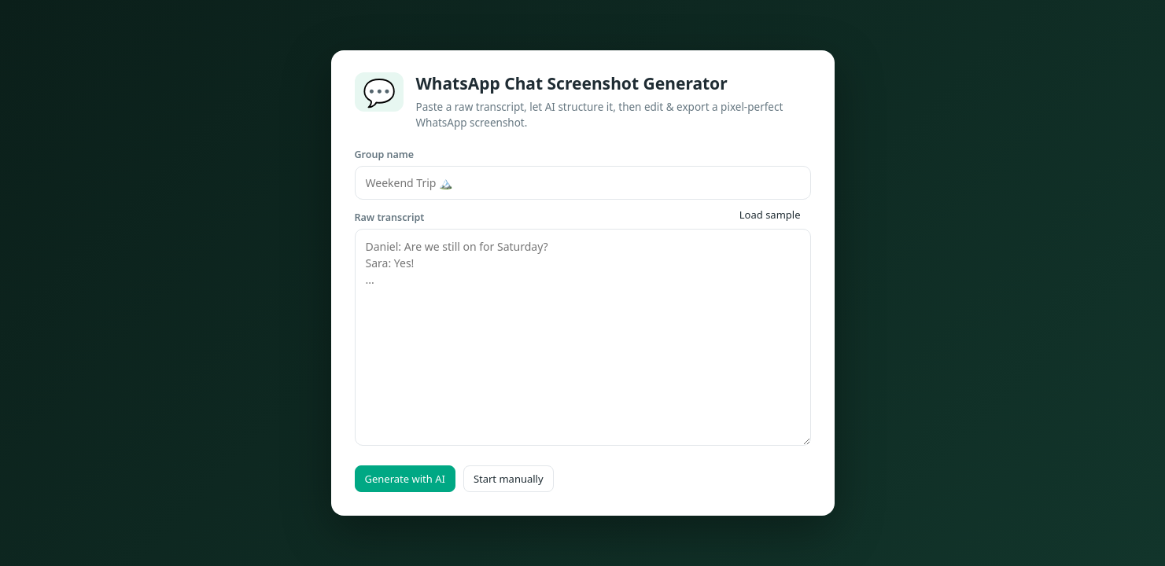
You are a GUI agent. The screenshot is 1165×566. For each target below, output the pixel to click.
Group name (385, 154)
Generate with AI (405, 479)
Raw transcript (390, 217)
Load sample (770, 215)
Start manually (509, 479)
